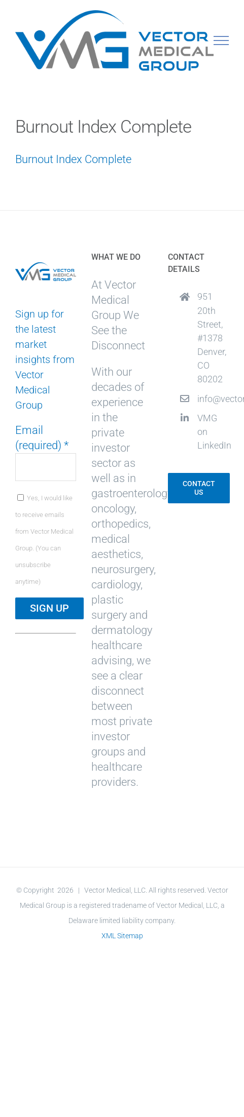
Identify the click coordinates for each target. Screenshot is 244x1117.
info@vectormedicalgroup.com (213, 398)
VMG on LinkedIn (213, 432)
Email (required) (41, 438)
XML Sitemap (122, 936)
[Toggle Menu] (221, 40)
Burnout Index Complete (73, 159)
